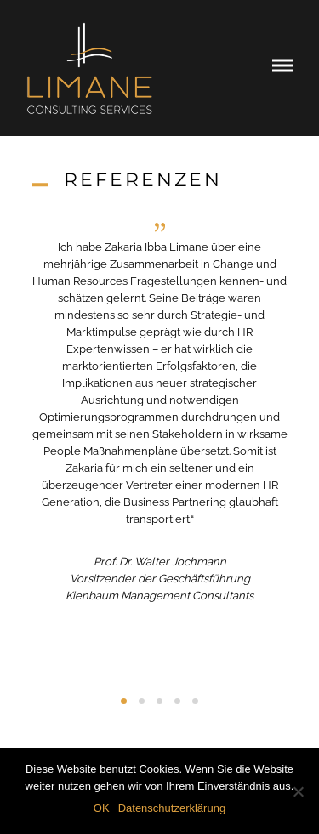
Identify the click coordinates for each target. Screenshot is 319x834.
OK (102, 808)
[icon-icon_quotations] (160, 227)
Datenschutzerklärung (171, 808)
